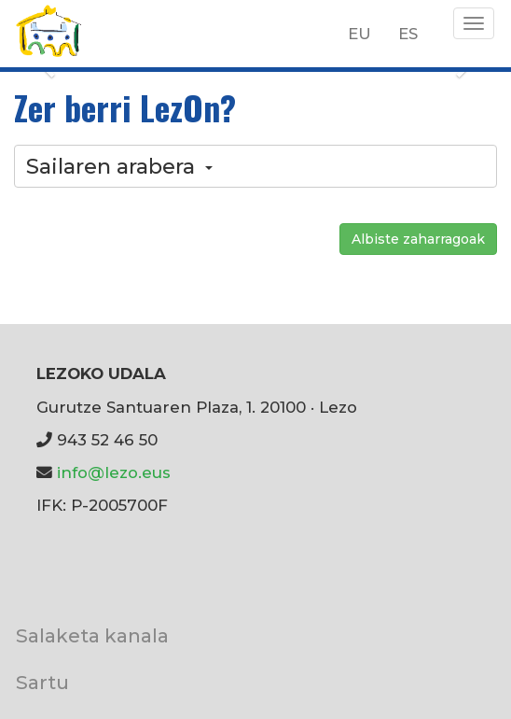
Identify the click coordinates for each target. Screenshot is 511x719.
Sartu (42, 682)
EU (359, 33)
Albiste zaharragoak (418, 239)
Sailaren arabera (119, 166)
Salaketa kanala (92, 635)
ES (408, 33)
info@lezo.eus (114, 472)
